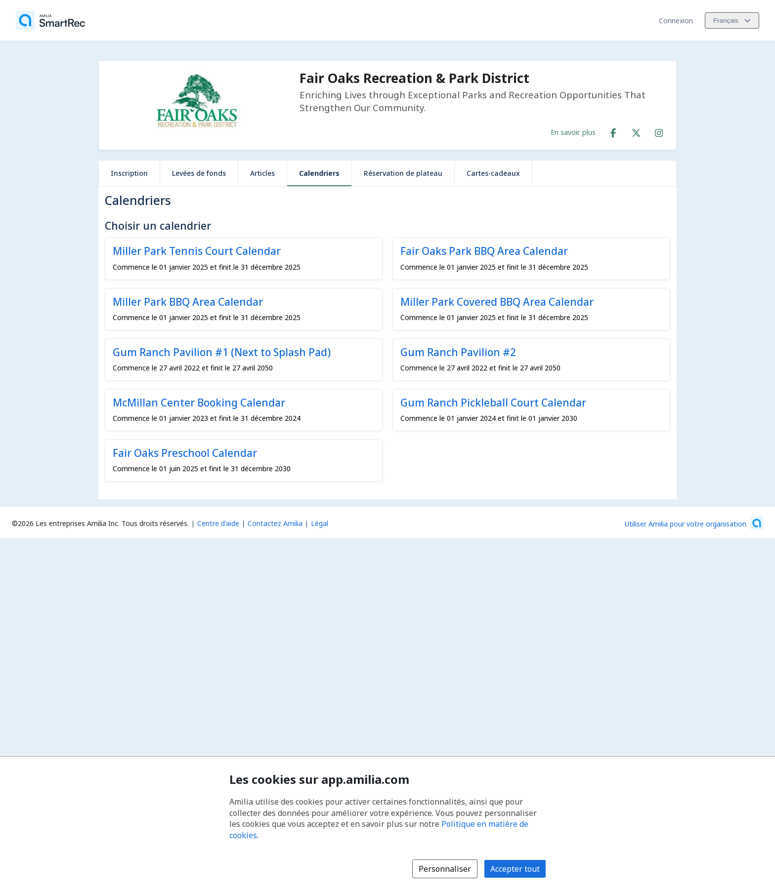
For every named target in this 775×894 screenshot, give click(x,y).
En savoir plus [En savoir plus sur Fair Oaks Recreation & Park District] (573, 132)
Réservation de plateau (403, 173)
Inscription (129, 173)
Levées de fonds (199, 173)
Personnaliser (445, 868)
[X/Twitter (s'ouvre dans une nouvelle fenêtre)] (636, 130)
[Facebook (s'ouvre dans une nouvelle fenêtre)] (613, 130)
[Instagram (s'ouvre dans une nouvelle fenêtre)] (658, 130)
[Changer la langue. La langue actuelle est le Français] (732, 20)
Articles (262, 173)
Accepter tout (515, 868)
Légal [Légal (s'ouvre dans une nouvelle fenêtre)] (319, 523)
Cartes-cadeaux (493, 173)
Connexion (676, 20)
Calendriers (319, 173)
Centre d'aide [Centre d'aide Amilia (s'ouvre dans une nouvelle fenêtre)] (218, 523)
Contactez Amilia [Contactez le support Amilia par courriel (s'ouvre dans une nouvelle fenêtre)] (275, 523)
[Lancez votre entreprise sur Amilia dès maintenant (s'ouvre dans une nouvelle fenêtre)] (694, 523)
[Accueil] (50, 20)
